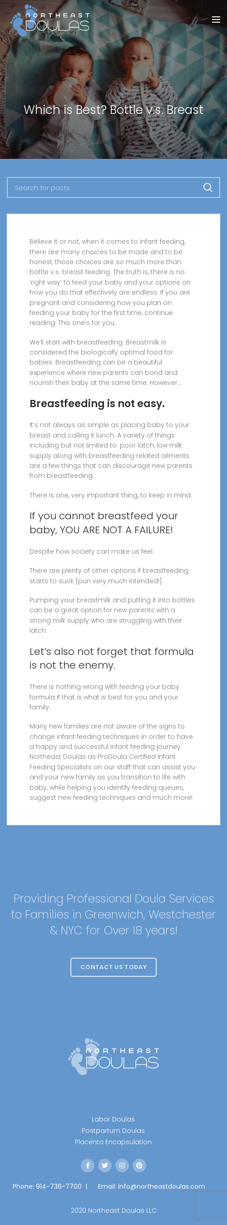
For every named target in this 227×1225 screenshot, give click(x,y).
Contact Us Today (113, 978)
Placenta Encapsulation (113, 1141)
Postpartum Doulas (113, 1130)
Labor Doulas (113, 1119)
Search (208, 187)
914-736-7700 (59, 1186)
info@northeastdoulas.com (161, 1186)
